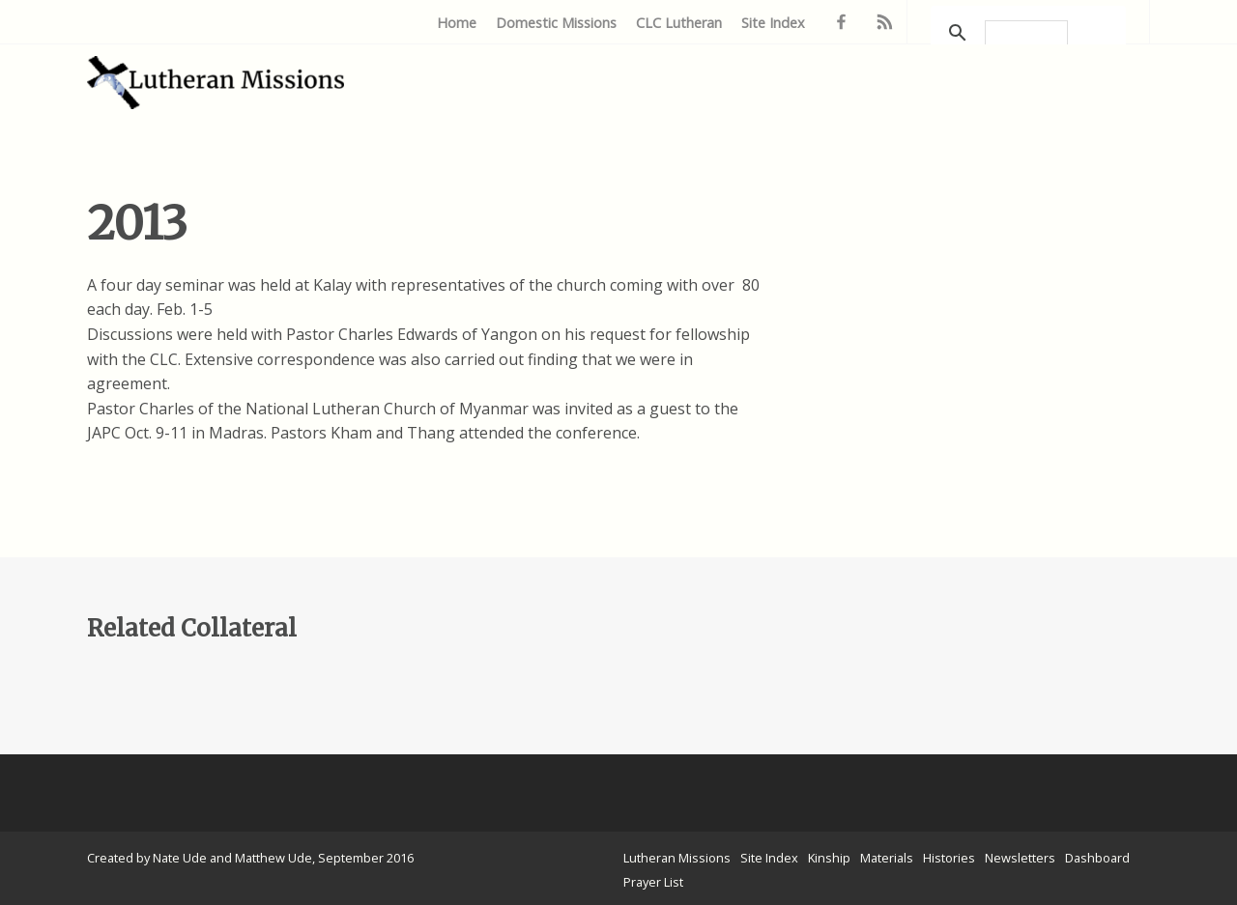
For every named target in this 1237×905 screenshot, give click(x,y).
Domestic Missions (556, 23)
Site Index (773, 23)
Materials (886, 857)
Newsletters (1020, 857)
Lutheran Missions (677, 857)
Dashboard (1097, 857)
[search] (1026, 32)
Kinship (829, 857)
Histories (949, 857)
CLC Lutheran (679, 23)
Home (456, 23)
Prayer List (653, 882)
